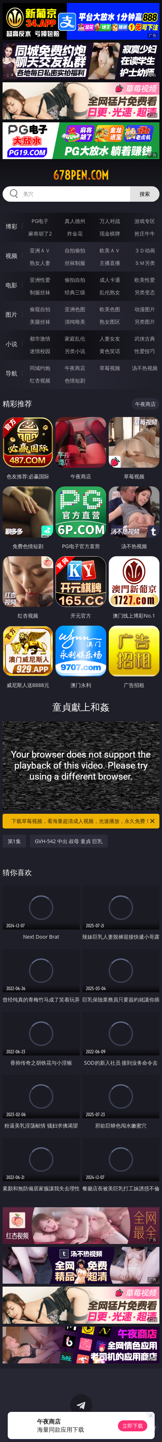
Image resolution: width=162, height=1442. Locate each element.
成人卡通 (110, 279)
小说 (11, 344)
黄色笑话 (110, 351)
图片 (11, 314)
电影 (11, 285)
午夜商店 (75, 367)
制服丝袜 (40, 292)
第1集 (14, 841)
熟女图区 (110, 321)
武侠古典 (144, 338)
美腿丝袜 (40, 321)
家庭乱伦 (75, 338)
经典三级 (75, 292)
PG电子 (40, 220)
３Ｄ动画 (144, 250)
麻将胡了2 (40, 233)
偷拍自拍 (75, 279)
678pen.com (81, 175)
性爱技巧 (144, 351)
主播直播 (110, 262)
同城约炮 (40, 367)
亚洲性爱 (40, 279)
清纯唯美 (75, 321)
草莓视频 (110, 367)
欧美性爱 (144, 279)
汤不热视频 (145, 367)
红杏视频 (40, 380)
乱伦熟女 (110, 292)
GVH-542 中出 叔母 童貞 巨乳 (68, 841)
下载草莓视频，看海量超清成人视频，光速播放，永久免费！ (83, 821)
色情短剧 (75, 380)
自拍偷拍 (75, 250)
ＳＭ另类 (144, 262)
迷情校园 (40, 351)
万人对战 (110, 220)
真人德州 (75, 220)
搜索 (145, 193)
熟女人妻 (40, 262)
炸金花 (75, 233)
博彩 (11, 226)
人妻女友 (110, 338)
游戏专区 (144, 220)
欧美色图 (110, 309)
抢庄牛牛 (144, 233)
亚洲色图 (75, 309)
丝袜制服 (75, 262)
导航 (11, 373)
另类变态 (144, 292)
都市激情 (40, 338)
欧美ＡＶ (110, 250)
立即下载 (132, 1425)
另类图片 (144, 321)
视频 (11, 256)
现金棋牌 (110, 233)
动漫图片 (144, 309)
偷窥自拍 (40, 309)
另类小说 (75, 351)
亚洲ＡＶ (40, 250)
